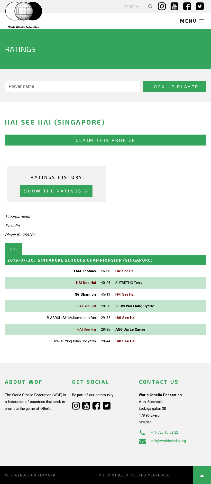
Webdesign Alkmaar (34, 475)
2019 (14, 249)
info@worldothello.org (162, 441)
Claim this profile (106, 140)
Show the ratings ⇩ (56, 190)
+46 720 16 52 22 (158, 432)
